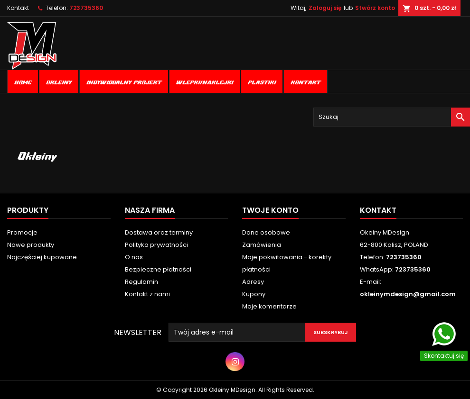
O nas (134, 257)
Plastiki (262, 81)
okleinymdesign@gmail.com (408, 294)
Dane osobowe (266, 232)
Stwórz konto (375, 8)
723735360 (86, 8)
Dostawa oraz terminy (159, 232)
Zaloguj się (325, 8)
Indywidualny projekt (123, 81)
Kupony (253, 294)
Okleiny (59, 81)
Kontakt (18, 8)
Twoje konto (270, 210)
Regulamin (141, 281)
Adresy (253, 281)
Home (22, 81)
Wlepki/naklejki (204, 81)
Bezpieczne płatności (158, 269)
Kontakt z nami (147, 294)
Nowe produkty (30, 244)
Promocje (22, 232)
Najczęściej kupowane (42, 257)
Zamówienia (261, 244)
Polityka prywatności (156, 244)
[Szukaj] (391, 117)
